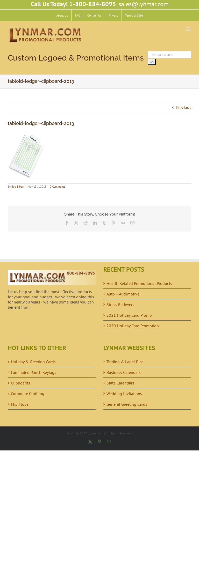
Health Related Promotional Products (139, 283)
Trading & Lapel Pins (125, 361)
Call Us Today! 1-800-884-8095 (73, 4)
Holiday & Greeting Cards (33, 361)
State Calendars (120, 383)
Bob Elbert (17, 186)
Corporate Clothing (27, 393)
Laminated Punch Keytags (33, 372)
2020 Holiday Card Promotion (132, 325)
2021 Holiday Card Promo (129, 315)
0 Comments (57, 186)
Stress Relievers (120, 304)
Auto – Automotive (122, 294)
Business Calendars (123, 372)
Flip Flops (20, 404)
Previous (183, 107)
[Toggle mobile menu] (188, 29)
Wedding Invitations (124, 393)
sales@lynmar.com (143, 4)
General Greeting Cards (126, 404)
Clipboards (20, 383)
